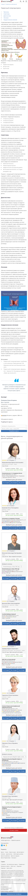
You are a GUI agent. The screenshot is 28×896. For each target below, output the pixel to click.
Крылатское (8, 763)
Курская (12, 522)
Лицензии (19, 866)
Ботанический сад (6, 812)
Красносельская (6, 522)
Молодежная (21, 763)
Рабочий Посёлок (6, 764)
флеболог (4, 509)
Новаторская (17, 712)
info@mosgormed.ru (5, 840)
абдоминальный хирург (7, 464)
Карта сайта (9, 868)
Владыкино (14, 812)
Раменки (17, 711)
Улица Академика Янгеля (11, 476)
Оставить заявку (14, 830)
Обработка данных (15, 840)
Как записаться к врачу (12, 864)
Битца (14, 477)
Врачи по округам (15, 856)
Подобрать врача (14, 431)
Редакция (3, 868)
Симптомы (7, 14)
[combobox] (14, 426)
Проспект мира (6, 663)
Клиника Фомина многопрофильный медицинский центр (11, 706)
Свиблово (4, 813)
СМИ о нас (13, 866)
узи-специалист (17, 650)
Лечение (6, 18)
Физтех (14, 616)
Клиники (3, 854)
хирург (15, 464)
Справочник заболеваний (11, 4)
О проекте (3, 864)
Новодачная (8, 616)
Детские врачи (20, 852)
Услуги (6, 852)
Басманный (8, 765)
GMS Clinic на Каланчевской (8, 659)
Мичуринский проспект (8, 712)
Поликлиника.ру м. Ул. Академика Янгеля (12, 473)
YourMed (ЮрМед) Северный (9, 614)
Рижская (12, 663)
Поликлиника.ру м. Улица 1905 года (10, 568)
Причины (6, 12)
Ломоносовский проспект (8, 711)
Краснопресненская (18, 571)
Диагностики (9, 854)
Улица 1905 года (6, 573)
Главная (3, 4)
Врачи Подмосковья (5, 857)
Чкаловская (18, 522)
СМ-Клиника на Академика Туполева (11, 518)
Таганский (7, 618)
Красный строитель (7, 477)
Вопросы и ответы (5, 866)
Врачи (2, 852)
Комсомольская (16, 521)
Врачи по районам (5, 856)
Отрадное (20, 812)
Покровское (21, 476)
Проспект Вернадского (11, 710)
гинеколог (4, 697)
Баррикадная (8, 571)
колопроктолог (5, 605)
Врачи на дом (12, 852)
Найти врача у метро (18, 854)
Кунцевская (15, 763)
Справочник (21, 864)
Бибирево (16, 811)
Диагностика (7, 16)
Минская (19, 710)
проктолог (12, 605)
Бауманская (8, 521)
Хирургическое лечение (10, 20)
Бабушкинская (9, 811)
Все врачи (14, 857)
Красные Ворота (18, 662)
